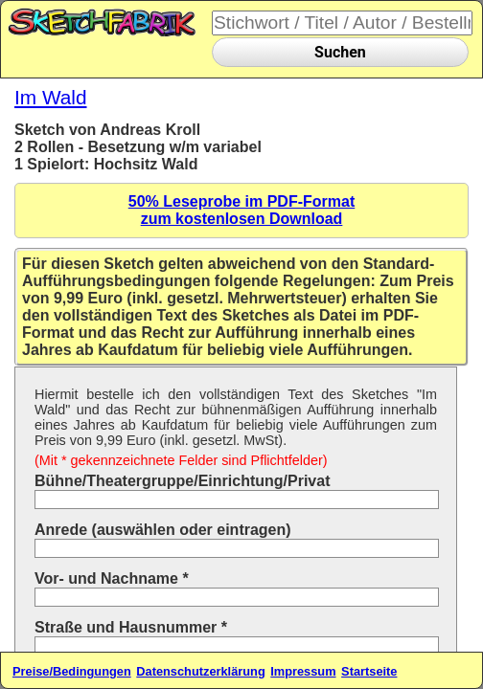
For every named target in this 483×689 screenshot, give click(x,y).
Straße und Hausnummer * (130, 627)
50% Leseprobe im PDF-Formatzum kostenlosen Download (242, 210)
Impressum (302, 671)
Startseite (369, 671)
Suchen (340, 52)
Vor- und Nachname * (111, 578)
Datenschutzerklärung (200, 671)
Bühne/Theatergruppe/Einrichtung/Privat (182, 481)
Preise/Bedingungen (71, 671)
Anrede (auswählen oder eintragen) (162, 530)
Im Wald (50, 97)
